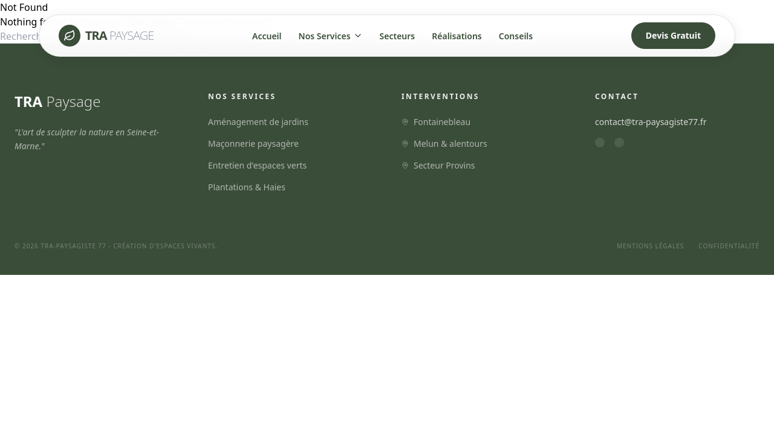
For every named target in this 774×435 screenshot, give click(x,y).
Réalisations (457, 36)
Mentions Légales (650, 246)
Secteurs (397, 36)
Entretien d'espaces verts (257, 165)
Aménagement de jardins (258, 121)
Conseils (516, 36)
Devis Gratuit (673, 35)
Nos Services (331, 36)
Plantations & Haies (246, 187)
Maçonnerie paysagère (253, 143)
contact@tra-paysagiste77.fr (650, 121)
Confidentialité (728, 246)
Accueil (267, 36)
